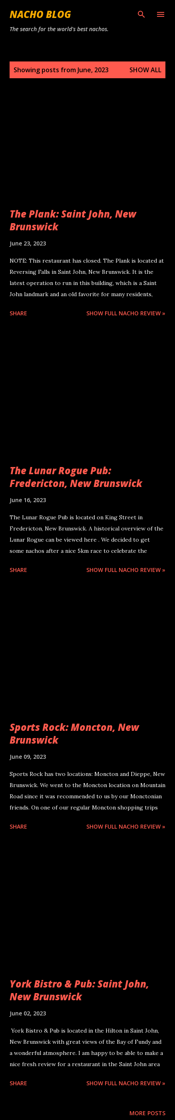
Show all (145, 69)
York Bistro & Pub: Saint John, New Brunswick (79, 990)
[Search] (141, 14)
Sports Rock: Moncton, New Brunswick (74, 733)
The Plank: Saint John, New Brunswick (73, 220)
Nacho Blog (40, 14)
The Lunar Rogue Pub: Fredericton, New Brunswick (76, 477)
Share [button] (18, 313)
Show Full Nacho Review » (125, 313)
